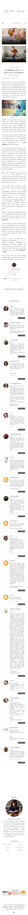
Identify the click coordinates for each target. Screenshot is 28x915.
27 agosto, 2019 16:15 (19, 681)
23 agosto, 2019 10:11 (19, 307)
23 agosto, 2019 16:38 (19, 341)
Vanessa (12, 560)
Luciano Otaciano (15, 322)
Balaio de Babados (13, 450)
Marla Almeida (14, 727)
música (8, 850)
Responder (21, 335)
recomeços (14, 280)
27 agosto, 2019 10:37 (19, 561)
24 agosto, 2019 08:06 (19, 384)
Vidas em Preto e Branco (15, 759)
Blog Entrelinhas (13, 690)
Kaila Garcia (14, 520)
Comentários (14, 75)
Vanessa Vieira (14, 477)
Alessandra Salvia (15, 383)
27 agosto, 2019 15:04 (19, 609)
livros (8, 847)
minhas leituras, (6, 174)
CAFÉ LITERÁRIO (14, 78)
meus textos (19, 278)
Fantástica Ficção (14, 513)
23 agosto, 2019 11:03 (19, 323)
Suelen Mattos (14, 361)
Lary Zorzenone (15, 747)
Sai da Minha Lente (14, 601)
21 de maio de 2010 (13, 189)
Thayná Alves (14, 340)
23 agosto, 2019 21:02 (19, 362)
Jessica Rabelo (14, 496)
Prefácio (12, 426)
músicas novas (21, 240)
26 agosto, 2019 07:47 (19, 478)
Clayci (12, 595)
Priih (11, 535)
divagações (16, 197)
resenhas (20, 850)
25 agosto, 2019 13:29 (19, 457)
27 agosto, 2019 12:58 (19, 596)
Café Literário (11, 278)
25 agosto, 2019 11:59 (19, 435)
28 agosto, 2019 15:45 (19, 728)
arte (20, 844)
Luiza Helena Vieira (15, 434)
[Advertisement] (14, 869)
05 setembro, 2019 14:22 (18, 748)
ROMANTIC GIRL (13, 375)
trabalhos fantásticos (14, 195)
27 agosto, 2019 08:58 (19, 535)
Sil (11, 413)
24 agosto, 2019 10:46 (19, 412)
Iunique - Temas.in (17, 909)
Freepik (15, 117)
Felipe (11, 680)
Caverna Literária (15, 608)
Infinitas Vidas (13, 553)
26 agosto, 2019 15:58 (19, 497)
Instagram (16, 138)
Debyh (12, 306)
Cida (11, 457)
